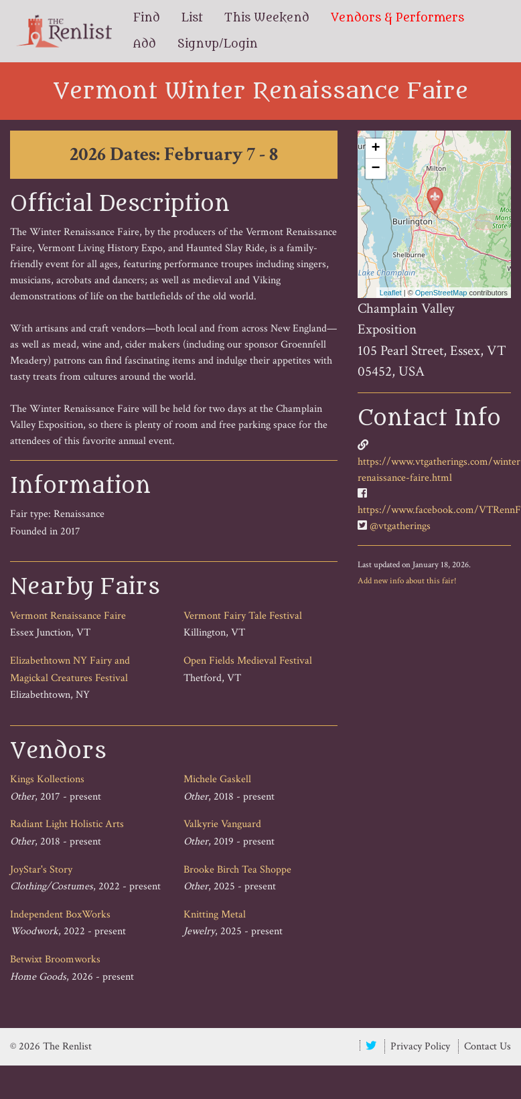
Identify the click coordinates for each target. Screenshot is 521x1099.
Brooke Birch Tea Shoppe (237, 870)
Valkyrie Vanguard (222, 824)
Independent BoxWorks (60, 914)
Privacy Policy (420, 1046)
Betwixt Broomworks (55, 959)
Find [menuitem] (146, 18)
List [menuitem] (192, 18)
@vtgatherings (400, 526)
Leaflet (391, 293)
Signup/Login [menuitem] (217, 44)
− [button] (376, 169)
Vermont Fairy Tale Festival (242, 616)
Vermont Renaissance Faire (68, 616)
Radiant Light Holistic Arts (67, 824)
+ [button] (376, 149)
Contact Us (487, 1046)
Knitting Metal (214, 914)
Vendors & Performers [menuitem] (397, 18)
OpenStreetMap (441, 293)
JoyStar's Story (41, 870)
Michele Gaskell (217, 779)
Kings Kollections (47, 779)
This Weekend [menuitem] (266, 18)
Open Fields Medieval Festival (247, 661)
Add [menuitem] (144, 44)
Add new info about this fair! (407, 580)
